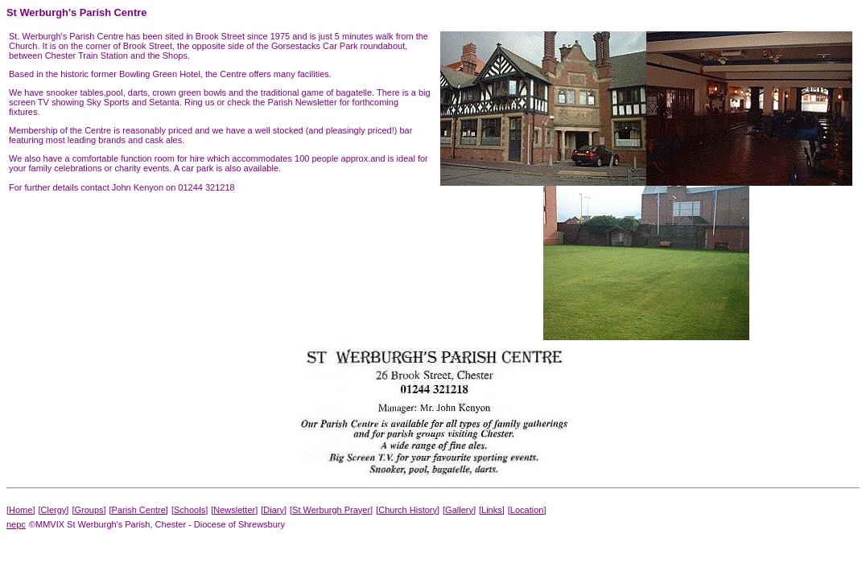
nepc (16, 524)
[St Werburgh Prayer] (331, 510)
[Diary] (274, 510)
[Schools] (189, 510)
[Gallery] (459, 510)
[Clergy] (53, 510)
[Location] (527, 510)
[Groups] (88, 510)
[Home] (20, 510)
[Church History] (407, 510)
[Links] (492, 510)
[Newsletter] (234, 510)
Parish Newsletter (301, 102)
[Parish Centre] (138, 510)
